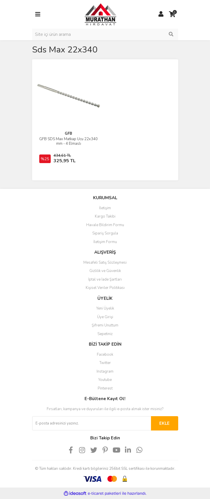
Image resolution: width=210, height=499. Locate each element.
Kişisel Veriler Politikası (105, 287)
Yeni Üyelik (105, 308)
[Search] (105, 34)
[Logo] (95, 14)
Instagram (105, 371)
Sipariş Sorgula (105, 233)
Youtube (105, 379)
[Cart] (172, 14)
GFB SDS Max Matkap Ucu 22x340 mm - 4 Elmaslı (68, 141)
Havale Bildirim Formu (105, 225)
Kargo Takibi (105, 216)
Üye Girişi (105, 317)
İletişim (105, 208)
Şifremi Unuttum (105, 325)
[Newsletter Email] (91, 423)
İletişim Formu (105, 241)
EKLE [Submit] (164, 423)
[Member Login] (161, 14)
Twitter (105, 362)
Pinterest (105, 388)
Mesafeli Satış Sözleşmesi (105, 262)
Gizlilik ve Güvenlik (105, 270)
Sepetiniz (105, 333)
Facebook (105, 354)
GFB (68, 133)
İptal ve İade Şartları (105, 279)
